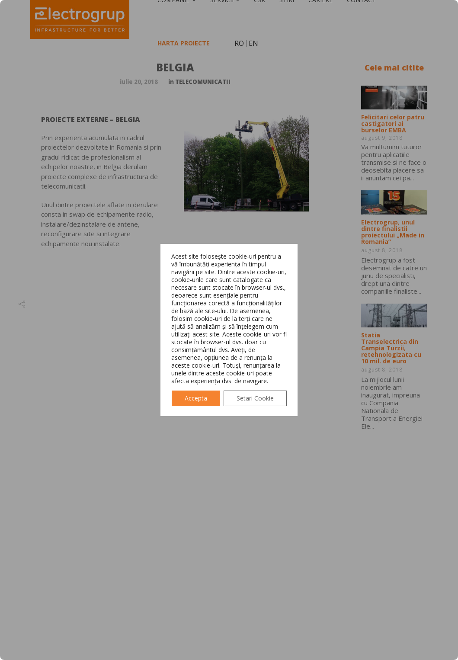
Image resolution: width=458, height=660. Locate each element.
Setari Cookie (255, 398)
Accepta (196, 398)
